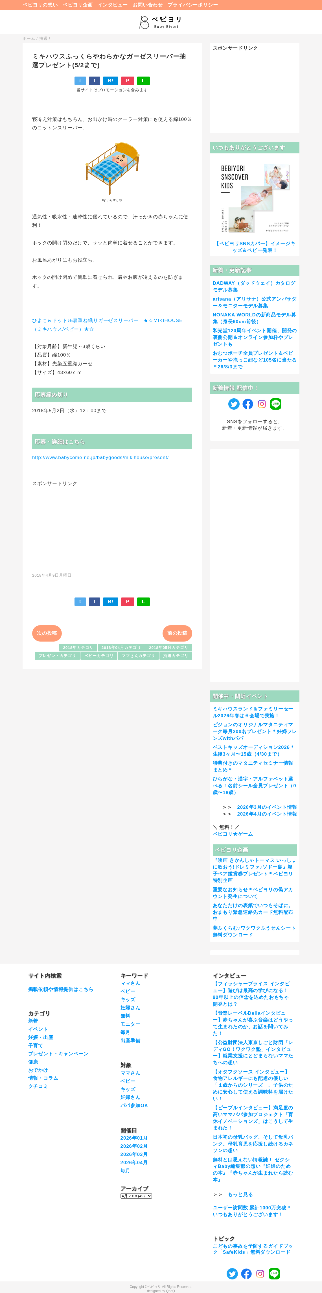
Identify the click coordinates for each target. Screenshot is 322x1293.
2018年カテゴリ (78, 648)
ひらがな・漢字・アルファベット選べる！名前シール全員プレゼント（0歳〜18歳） (254, 785)
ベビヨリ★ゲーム (233, 834)
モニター (131, 1024)
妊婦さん (131, 1008)
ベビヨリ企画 (78, 5)
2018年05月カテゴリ (169, 648)
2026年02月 (134, 1146)
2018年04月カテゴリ (121, 648)
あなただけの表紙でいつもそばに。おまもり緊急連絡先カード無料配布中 (253, 912)
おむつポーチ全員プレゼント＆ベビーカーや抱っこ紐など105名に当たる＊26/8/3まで (255, 360)
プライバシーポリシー (193, 5)
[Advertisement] (112, 526)
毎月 (126, 1032)
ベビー (128, 991)
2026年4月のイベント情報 (267, 814)
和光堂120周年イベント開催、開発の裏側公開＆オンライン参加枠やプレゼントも (255, 337)
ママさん (131, 983)
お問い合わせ (148, 5)
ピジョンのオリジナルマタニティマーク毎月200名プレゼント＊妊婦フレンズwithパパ (255, 731)
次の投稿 (47, 633)
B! (110, 80)
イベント (38, 1029)
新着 (33, 1021)
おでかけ (38, 1070)
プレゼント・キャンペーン (58, 1054)
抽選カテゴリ (175, 656)
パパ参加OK (134, 1105)
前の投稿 (177, 633)
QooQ (170, 1291)
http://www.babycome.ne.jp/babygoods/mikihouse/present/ (100, 457)
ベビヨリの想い (40, 5)
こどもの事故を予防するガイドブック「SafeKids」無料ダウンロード (253, 1249)
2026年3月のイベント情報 (267, 807)
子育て (35, 1045)
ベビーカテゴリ (99, 656)
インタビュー (113, 5)
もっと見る (240, 1194)
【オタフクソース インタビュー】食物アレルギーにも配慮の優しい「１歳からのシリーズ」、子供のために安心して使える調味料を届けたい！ (253, 1085)
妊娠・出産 (40, 1037)
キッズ (128, 999)
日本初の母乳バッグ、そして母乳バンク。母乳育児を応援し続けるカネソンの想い (253, 1144)
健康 (33, 1062)
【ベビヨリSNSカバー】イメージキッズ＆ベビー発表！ (254, 247)
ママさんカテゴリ (138, 656)
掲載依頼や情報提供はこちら (61, 989)
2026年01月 (134, 1138)
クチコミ (38, 1086)
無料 (126, 1016)
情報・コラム (43, 1078)
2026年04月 (134, 1162)
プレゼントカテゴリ (57, 656)
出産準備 (131, 1040)
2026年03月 (134, 1154)
